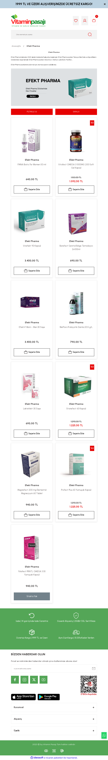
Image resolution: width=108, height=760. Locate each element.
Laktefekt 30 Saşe (32, 408)
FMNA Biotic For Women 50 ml (32, 164)
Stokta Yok (32, 596)
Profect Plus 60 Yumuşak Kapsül (76, 490)
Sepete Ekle (32, 189)
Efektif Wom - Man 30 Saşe (32, 327)
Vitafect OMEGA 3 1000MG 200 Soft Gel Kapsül (76, 166)
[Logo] (28, 20)
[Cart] (94, 20)
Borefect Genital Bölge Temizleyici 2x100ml (76, 247)
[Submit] (94, 668)
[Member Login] (85, 21)
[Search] (54, 34)
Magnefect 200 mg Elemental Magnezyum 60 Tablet (31, 492)
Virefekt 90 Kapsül (32, 246)
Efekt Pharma (33, 46)
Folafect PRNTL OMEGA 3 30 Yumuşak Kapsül (31, 573)
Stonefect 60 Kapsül (76, 408)
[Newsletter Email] (54, 668)
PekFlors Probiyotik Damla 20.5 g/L (76, 327)
